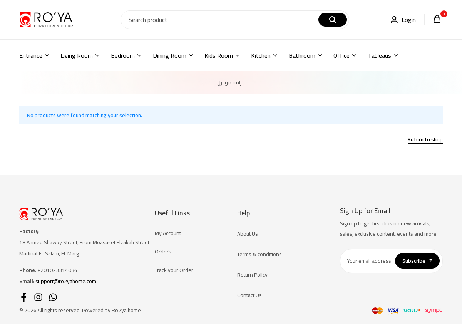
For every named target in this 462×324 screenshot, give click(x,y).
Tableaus (379, 55)
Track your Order (174, 270)
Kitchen (261, 55)
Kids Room (218, 55)
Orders (163, 252)
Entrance (30, 55)
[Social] (23, 297)
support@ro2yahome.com (65, 281)
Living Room (76, 55)
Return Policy (252, 275)
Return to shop (425, 140)
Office (341, 55)
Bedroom (123, 55)
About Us (247, 234)
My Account (168, 233)
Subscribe (417, 261)
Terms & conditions (259, 254)
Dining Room (169, 55)
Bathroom (302, 55)
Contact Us (249, 295)
